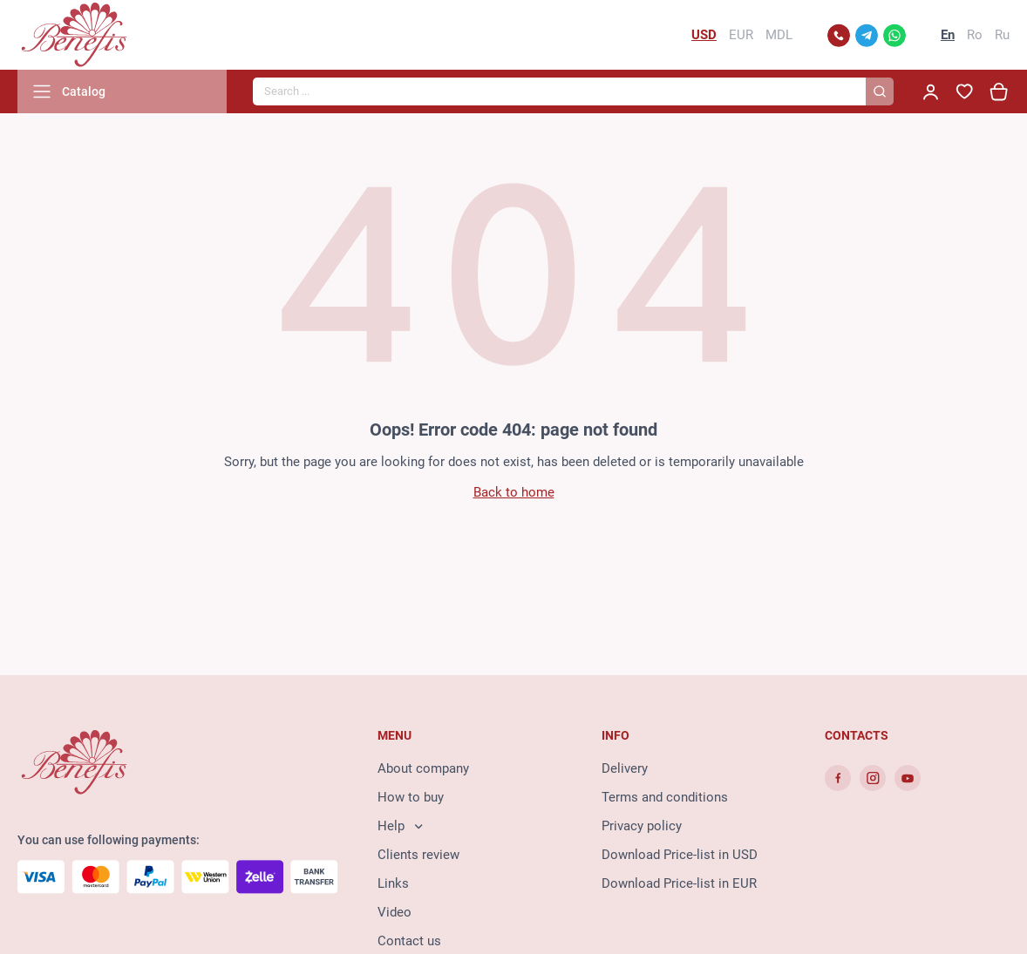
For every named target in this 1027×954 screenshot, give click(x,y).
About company (423, 768)
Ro (975, 35)
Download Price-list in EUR (679, 883)
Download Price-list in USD (680, 855)
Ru (1002, 35)
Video (394, 912)
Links (393, 883)
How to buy (410, 797)
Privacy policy (642, 826)
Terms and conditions (665, 797)
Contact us (409, 941)
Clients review (418, 855)
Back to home (513, 492)
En (948, 35)
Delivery (625, 768)
